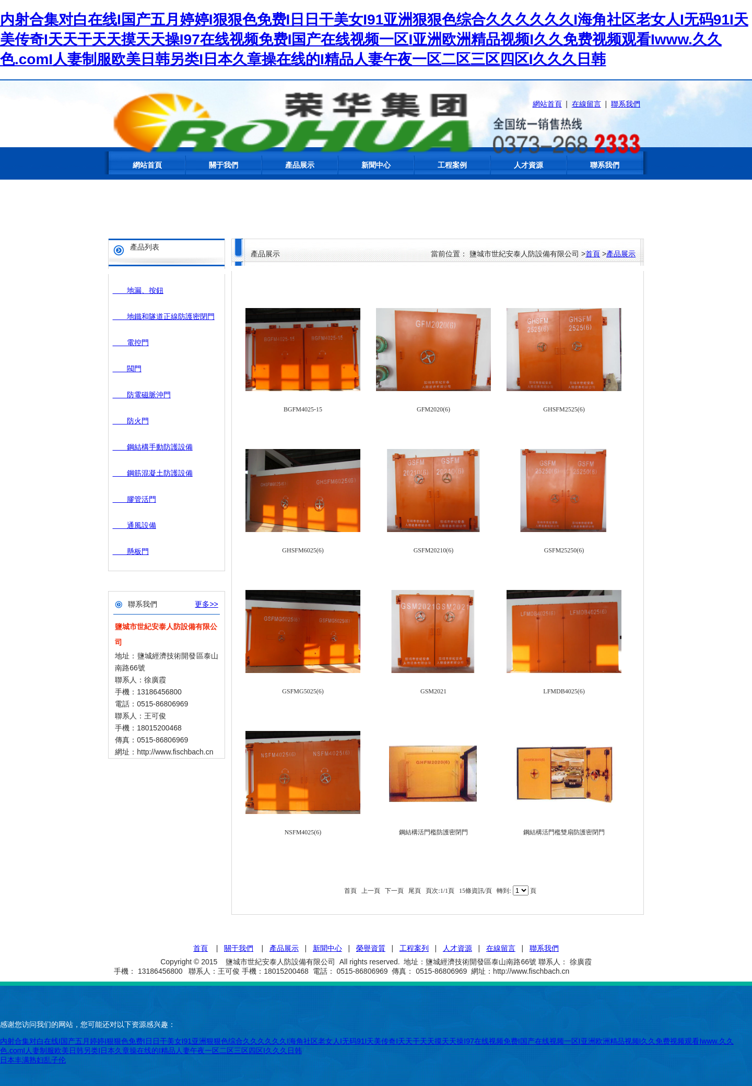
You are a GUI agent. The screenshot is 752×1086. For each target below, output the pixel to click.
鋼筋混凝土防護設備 (153, 473)
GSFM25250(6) (564, 550)
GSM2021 (433, 691)
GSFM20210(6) (434, 550)
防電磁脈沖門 (142, 395)
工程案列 (414, 948)
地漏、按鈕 (138, 290)
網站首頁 (547, 104)
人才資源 (528, 165)
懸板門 (131, 551)
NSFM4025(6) (303, 832)
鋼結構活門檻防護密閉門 (433, 832)
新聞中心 (376, 165)
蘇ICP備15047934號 (604, 971)
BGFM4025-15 (303, 409)
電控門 (131, 342)
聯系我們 (625, 104)
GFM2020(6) (433, 409)
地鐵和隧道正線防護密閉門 (164, 316)
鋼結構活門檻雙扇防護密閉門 (564, 832)
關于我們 (223, 165)
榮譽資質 (370, 948)
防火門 (131, 421)
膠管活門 (134, 499)
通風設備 (134, 525)
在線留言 (586, 104)
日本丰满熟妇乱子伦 (33, 1060)
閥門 (127, 368)
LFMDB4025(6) (563, 691)
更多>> (206, 604)
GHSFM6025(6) (302, 550)
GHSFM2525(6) (563, 409)
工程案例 (452, 165)
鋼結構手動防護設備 (153, 447)
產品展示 (299, 165)
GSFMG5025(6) (302, 691)
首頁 (592, 254)
